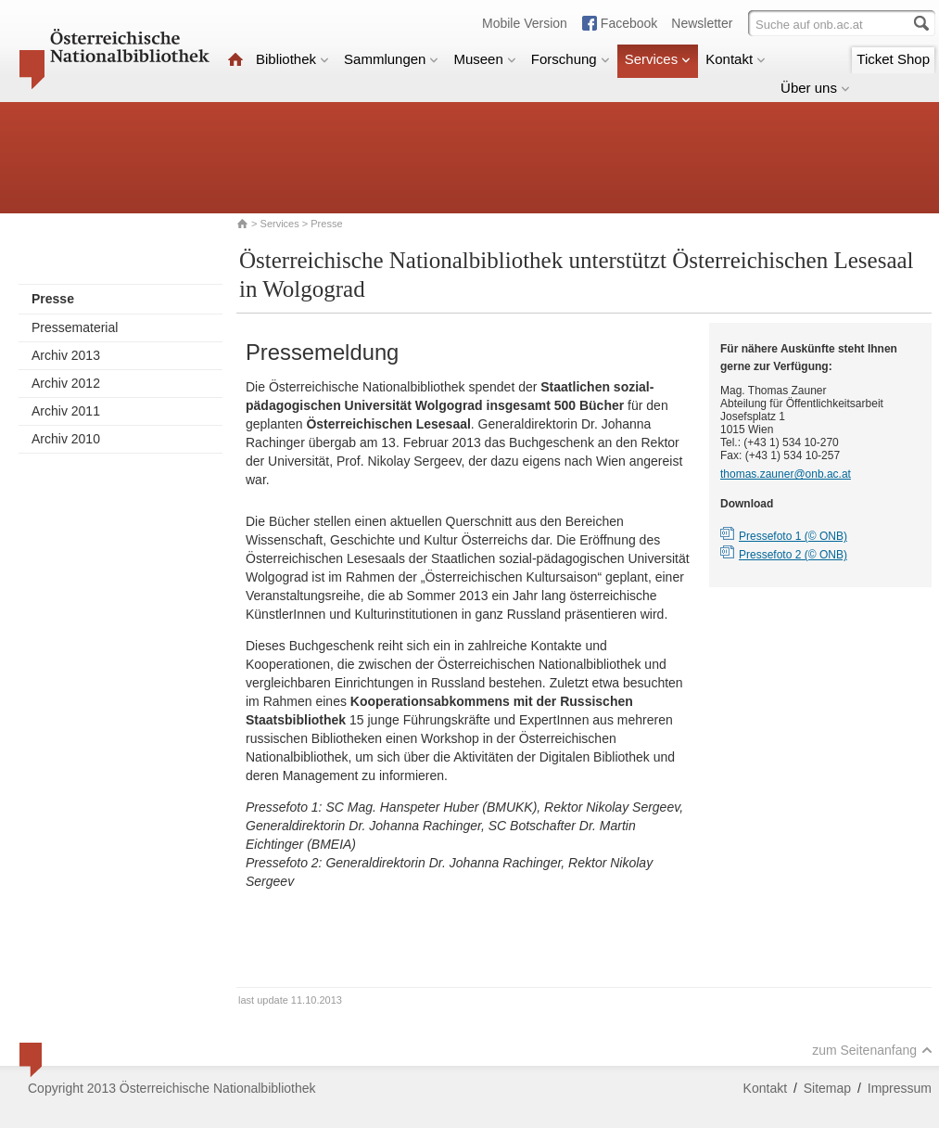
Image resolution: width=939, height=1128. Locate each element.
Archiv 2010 (66, 438)
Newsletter (701, 23)
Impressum (900, 1088)
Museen (484, 59)
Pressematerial (75, 327)
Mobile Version (524, 23)
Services (658, 59)
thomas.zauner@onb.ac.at (785, 474)
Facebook (629, 23)
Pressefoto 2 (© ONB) (793, 554)
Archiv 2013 (66, 355)
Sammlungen (391, 59)
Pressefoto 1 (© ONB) (793, 536)
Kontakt (735, 59)
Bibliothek (292, 59)
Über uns (815, 88)
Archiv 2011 (66, 411)
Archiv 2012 (66, 383)
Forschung (570, 59)
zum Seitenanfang (872, 1050)
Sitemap (827, 1088)
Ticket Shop (893, 59)
